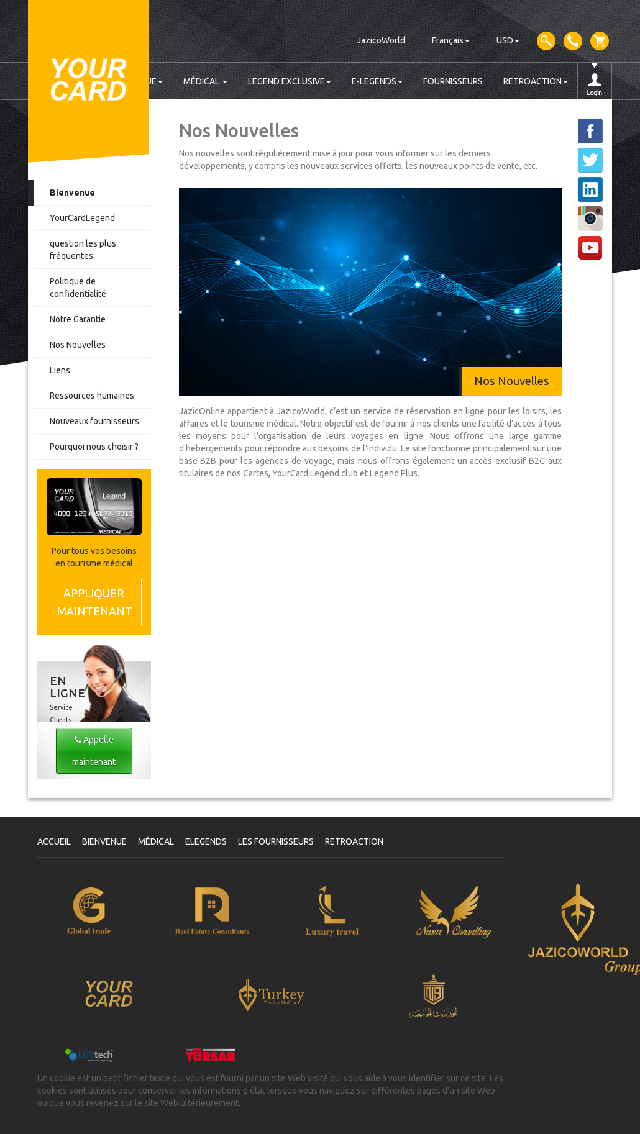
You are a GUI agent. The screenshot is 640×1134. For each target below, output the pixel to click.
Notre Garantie (78, 319)
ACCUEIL (54, 841)
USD (507, 40)
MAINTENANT (94, 601)
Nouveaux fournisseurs (94, 421)
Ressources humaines (92, 396)
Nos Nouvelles (78, 345)
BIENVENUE (104, 841)
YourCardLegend (82, 218)
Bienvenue (72, 192)
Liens (60, 370)
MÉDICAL (205, 81)
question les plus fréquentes (83, 249)
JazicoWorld (381, 40)
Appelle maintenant (94, 751)
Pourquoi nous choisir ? (94, 446)
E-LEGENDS (377, 81)
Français (451, 40)
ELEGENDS (206, 841)
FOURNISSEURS (453, 81)
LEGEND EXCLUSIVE (289, 81)
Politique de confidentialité (78, 287)
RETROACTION (535, 81)
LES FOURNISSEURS (276, 841)
